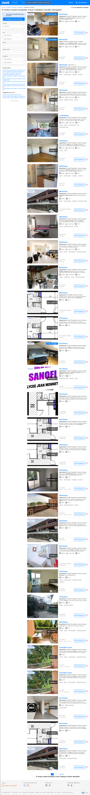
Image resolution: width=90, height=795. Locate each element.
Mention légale (50, 792)
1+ (9, 45)
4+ (22, 45)
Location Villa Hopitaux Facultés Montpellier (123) (14, 70)
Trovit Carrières (14, 792)
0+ (5, 45)
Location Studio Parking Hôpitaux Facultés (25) (13, 96)
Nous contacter (58, 792)
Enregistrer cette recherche (13, 19)
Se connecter (83, 2)
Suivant (62, 774)
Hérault (14, 7)
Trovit (3, 7)
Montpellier (20, 7)
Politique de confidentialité (28, 792)
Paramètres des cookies (67, 792)
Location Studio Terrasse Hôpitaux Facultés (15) (13, 97)
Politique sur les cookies (40, 792)
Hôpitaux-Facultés (29, 7)
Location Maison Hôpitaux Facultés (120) (12, 73)
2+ (13, 45)
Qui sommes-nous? (6, 792)
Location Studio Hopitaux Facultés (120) (11, 94)
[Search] (49, 3)
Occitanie (8, 7)
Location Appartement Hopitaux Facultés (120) (13, 71)
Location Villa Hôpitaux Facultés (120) (11, 74)
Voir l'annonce (79, 33)
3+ (18, 45)
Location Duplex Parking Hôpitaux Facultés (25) (13, 84)
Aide (20, 792)
